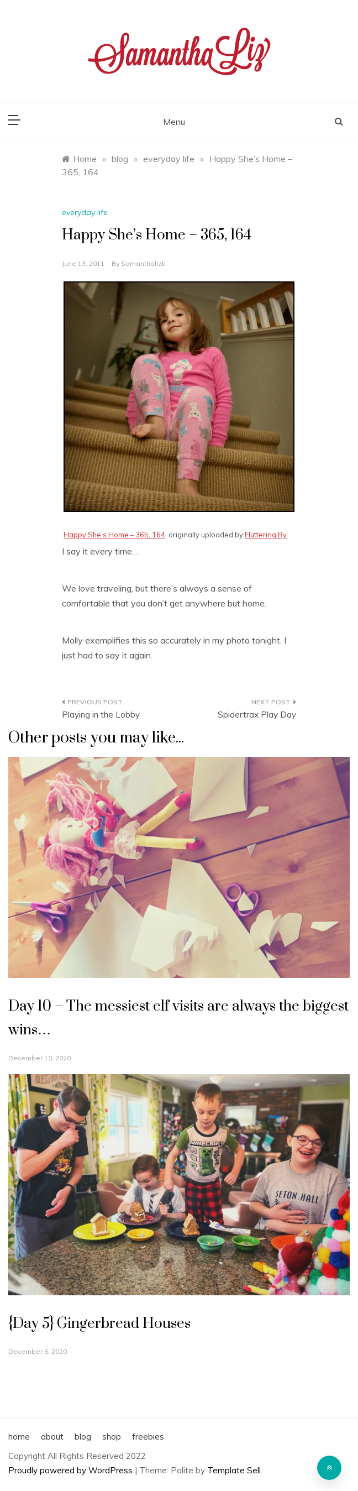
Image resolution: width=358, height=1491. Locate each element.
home (19, 1436)
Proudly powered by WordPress (71, 1470)
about (52, 1436)
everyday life (85, 212)
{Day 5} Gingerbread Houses (99, 1324)
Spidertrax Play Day (257, 714)
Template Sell (234, 1470)
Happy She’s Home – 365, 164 (114, 534)
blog (83, 1436)
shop (111, 1436)
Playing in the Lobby (101, 714)
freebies (148, 1436)
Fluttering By (266, 534)
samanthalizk (143, 263)
